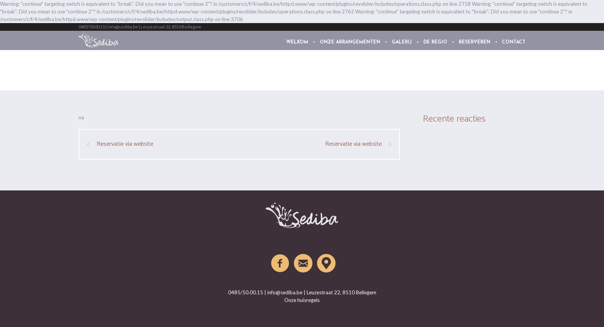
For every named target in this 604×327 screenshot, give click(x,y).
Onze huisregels (302, 300)
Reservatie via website (125, 144)
